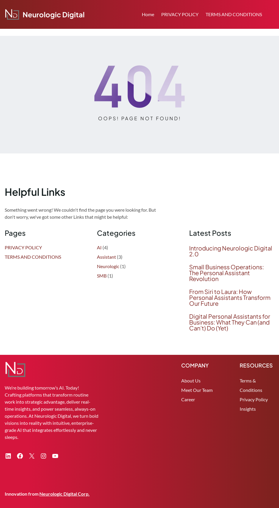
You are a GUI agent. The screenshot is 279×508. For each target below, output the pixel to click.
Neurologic (108, 266)
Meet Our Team (197, 390)
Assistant (106, 257)
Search (271, 15)
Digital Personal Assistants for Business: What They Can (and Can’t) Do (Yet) (229, 322)
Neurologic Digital (54, 14)
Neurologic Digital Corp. (64, 494)
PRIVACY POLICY (180, 14)
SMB (102, 275)
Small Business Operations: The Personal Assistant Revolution (226, 273)
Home (148, 14)
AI (99, 247)
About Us (191, 380)
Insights (248, 409)
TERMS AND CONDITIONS (234, 14)
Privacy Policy (254, 399)
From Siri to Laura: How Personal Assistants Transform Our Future (229, 297)
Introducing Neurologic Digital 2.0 (230, 251)
